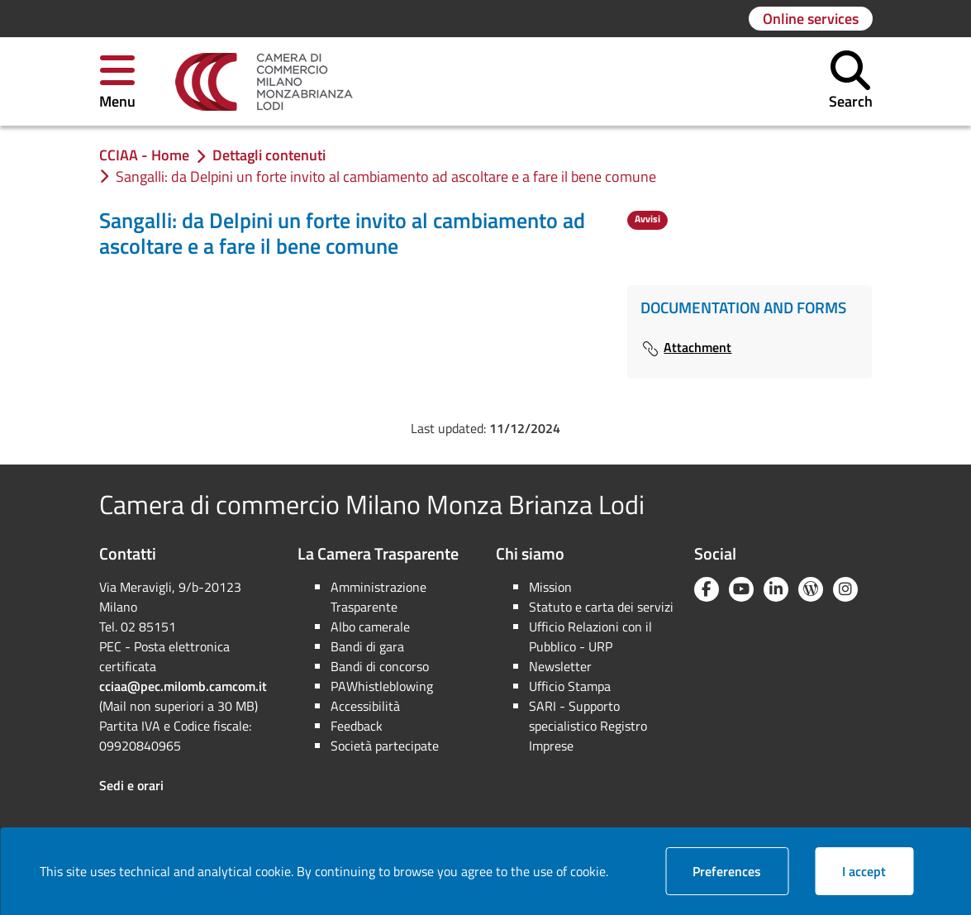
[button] (117, 81)
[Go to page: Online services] (811, 19)
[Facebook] (706, 589)
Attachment (685, 347)
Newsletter (560, 666)
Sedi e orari (131, 785)
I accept (877, 870)
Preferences (740, 870)
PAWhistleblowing (382, 686)
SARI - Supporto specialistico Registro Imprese (588, 725)
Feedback (357, 726)
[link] (264, 82)
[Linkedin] (776, 589)
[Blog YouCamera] (810, 589)
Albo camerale (370, 626)
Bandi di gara (367, 646)
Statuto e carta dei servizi (601, 607)
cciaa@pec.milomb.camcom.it (183, 686)
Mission (550, 587)
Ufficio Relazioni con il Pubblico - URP (590, 636)
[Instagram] (845, 589)
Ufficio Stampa (570, 686)
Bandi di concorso (380, 666)
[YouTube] (741, 589)
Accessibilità (365, 706)
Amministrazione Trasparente (378, 597)
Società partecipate (385, 745)
